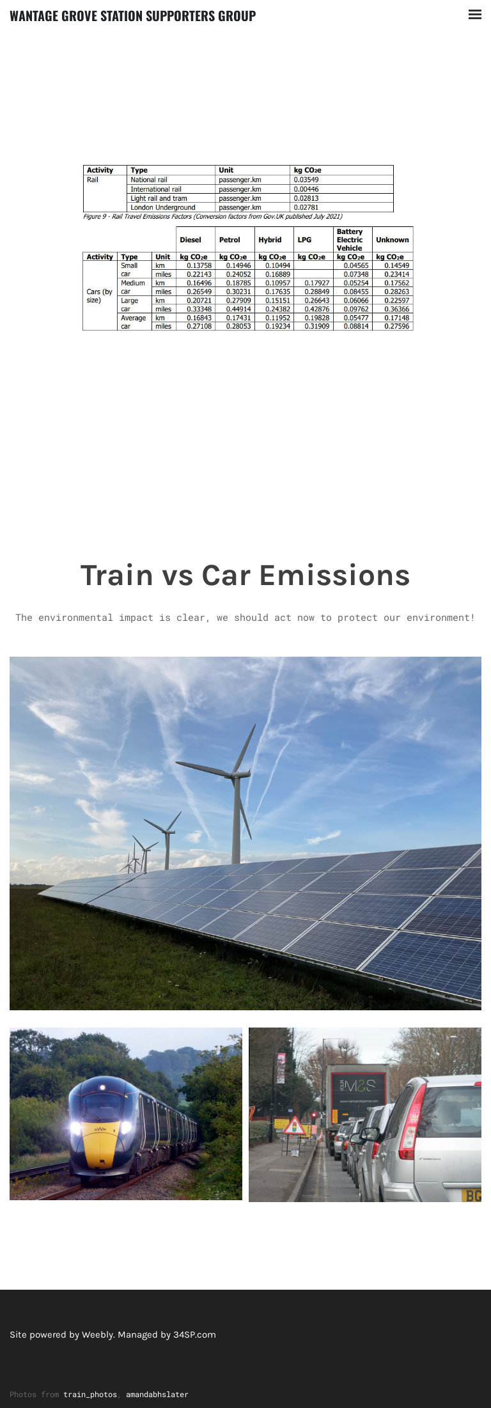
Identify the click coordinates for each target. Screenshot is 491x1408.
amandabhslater (157, 1394)
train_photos (90, 1394)
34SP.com (194, 1334)
